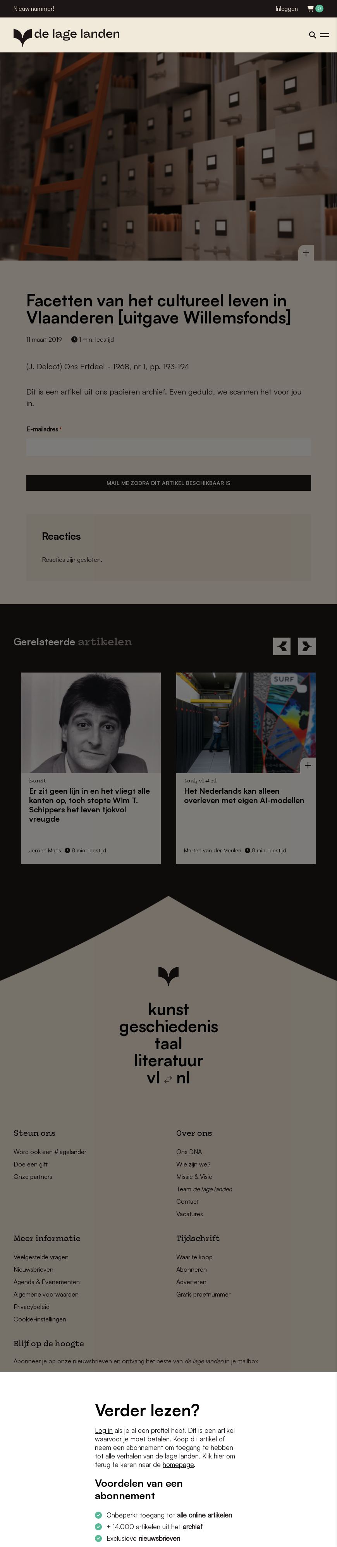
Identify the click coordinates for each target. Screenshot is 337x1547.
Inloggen (287, 8)
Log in (104, 1430)
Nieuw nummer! (34, 8)
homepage (178, 1464)
